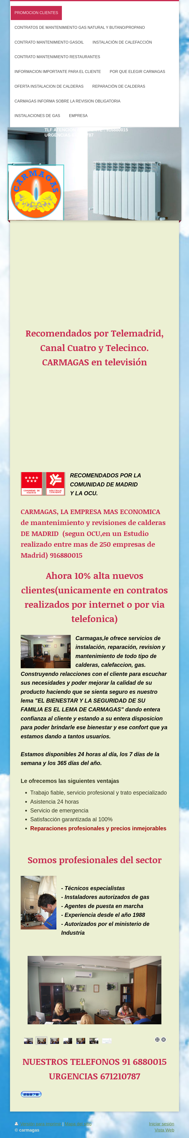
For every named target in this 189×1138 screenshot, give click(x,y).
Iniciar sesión (161, 1124)
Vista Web (164, 1130)
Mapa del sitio (78, 1124)
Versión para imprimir (38, 1124)
